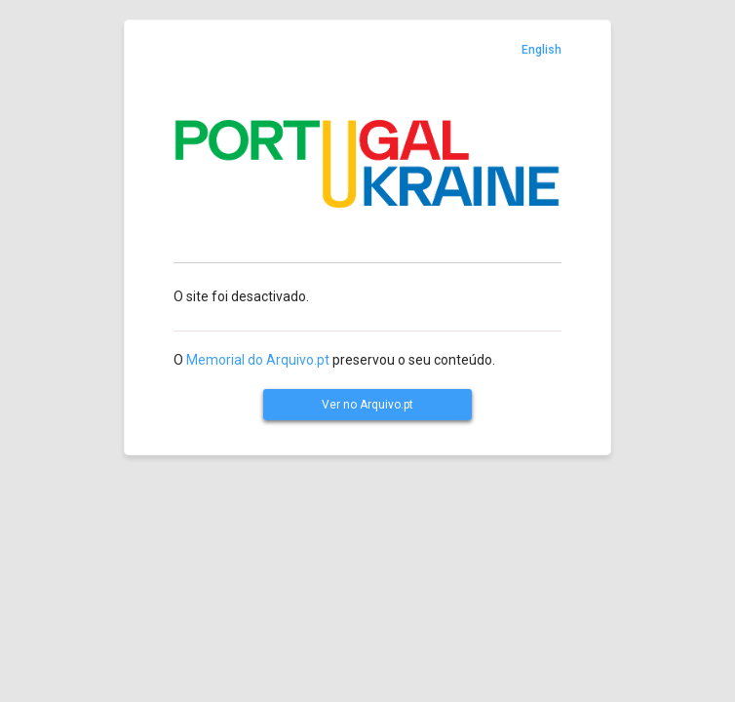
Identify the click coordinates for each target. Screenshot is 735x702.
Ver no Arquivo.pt (367, 404)
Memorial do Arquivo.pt (257, 360)
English (541, 50)
